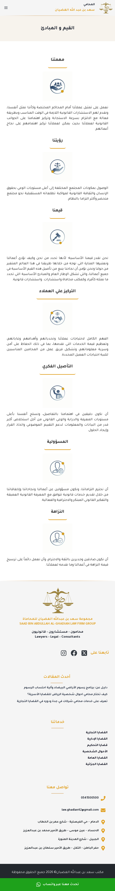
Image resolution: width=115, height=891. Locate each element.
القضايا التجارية (96, 732)
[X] (84, 653)
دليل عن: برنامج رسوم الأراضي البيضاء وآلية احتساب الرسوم (65, 687)
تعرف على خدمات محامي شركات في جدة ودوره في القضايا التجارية (62, 701)
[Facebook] (74, 653)
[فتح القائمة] (6, 8)
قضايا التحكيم (97, 745)
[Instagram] (63, 653)
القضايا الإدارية (97, 739)
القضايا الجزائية (96, 764)
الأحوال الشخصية (94, 751)
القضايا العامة (97, 758)
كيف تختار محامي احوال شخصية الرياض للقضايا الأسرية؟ (67, 694)
